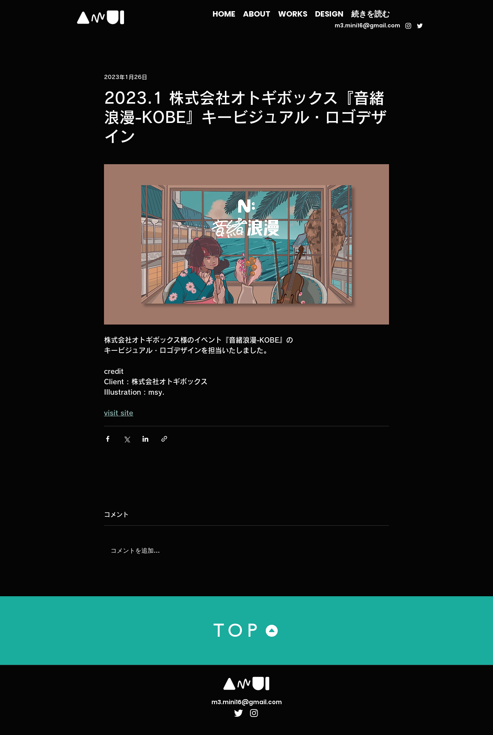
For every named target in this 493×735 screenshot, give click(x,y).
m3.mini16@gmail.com (367, 25)
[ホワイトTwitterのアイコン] (420, 26)
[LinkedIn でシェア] (145, 438)
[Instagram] (254, 713)
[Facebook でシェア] (107, 438)
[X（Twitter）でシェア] (126, 438)
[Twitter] (238, 713)
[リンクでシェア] (164, 438)
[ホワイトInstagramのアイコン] (408, 26)
